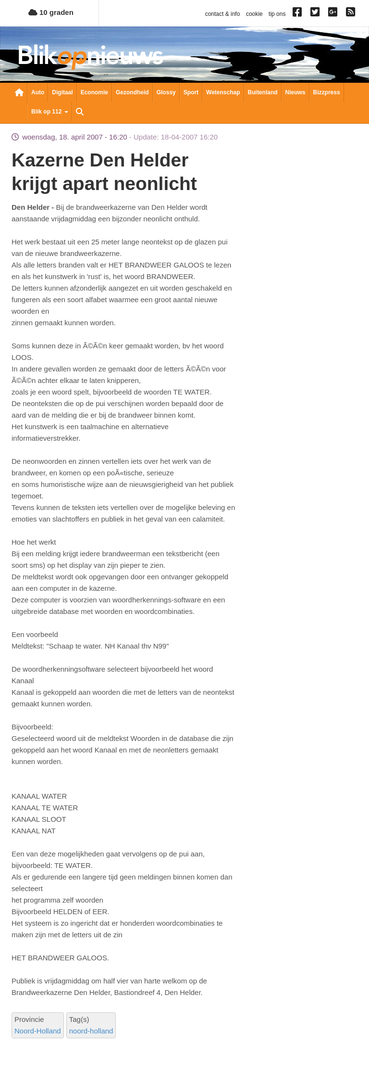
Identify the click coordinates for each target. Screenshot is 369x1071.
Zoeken (80, 112)
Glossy (166, 92)
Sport (191, 92)
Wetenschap (223, 92)
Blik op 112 (49, 111)
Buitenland (263, 92)
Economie (94, 92)
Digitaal (62, 92)
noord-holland (91, 1031)
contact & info (222, 14)
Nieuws (295, 92)
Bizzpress (326, 92)
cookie (254, 14)
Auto (37, 92)
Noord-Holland (37, 1031)
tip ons (277, 14)
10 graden (51, 12)
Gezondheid (132, 92)
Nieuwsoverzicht (19, 93)
